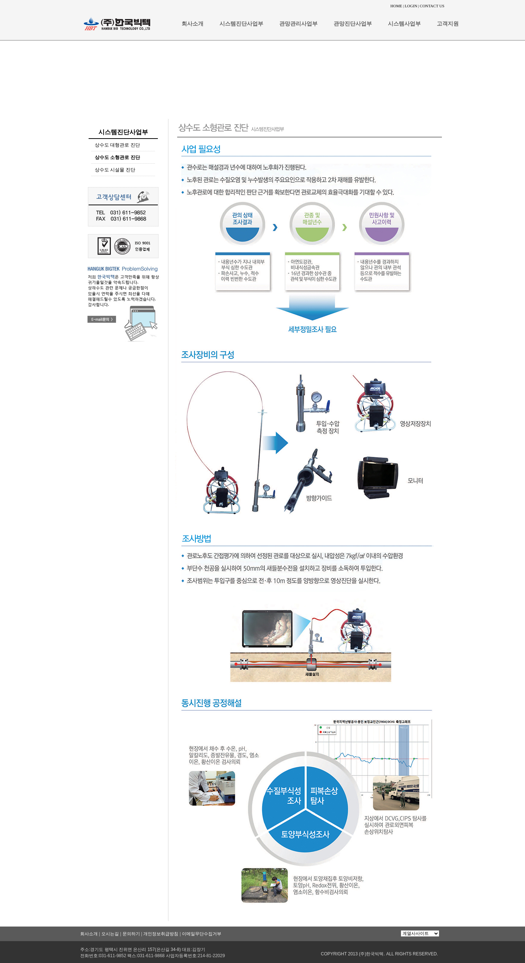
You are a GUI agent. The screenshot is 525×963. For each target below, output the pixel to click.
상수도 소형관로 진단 (117, 157)
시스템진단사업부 (241, 24)
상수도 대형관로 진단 (117, 145)
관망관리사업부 (298, 24)
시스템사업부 (404, 24)
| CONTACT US (431, 6)
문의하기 (131, 933)
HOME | (397, 6)
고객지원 (448, 24)
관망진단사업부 (353, 24)
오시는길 (110, 933)
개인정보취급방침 (160, 933)
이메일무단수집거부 (201, 933)
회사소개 (192, 24)
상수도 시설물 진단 (115, 169)
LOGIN (411, 6)
